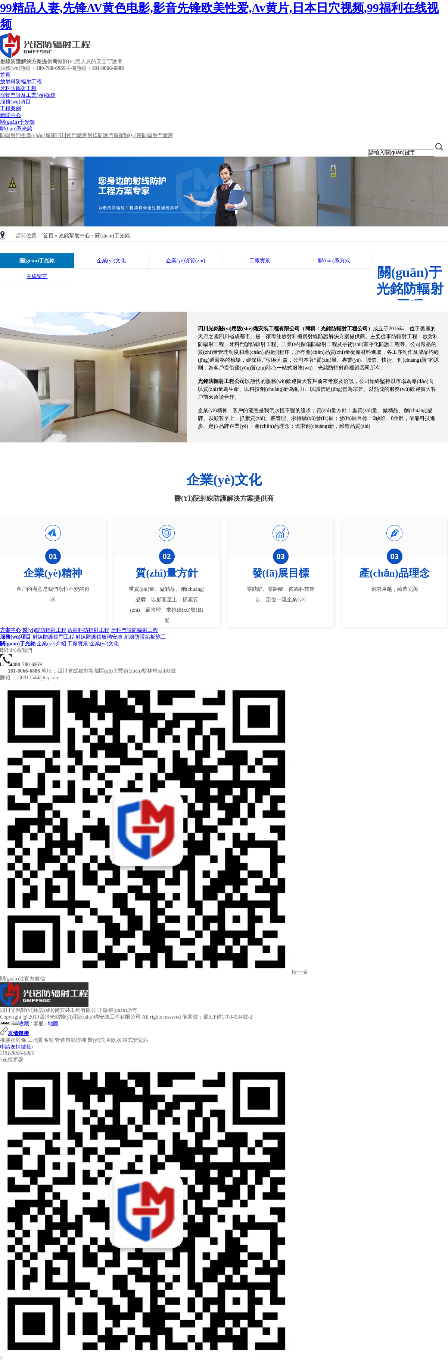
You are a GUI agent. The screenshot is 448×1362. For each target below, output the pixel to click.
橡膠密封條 (13, 1040)
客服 (38, 1023)
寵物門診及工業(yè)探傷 (28, 95)
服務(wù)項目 (15, 102)
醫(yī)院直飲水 (104, 1040)
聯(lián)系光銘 (16, 129)
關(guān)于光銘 (17, 122)
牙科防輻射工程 (18, 88)
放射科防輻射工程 (21, 81)
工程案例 (10, 108)
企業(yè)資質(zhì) (185, 260)
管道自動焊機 (70, 1040)
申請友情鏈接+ (17, 1047)
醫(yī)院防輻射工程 (44, 630)
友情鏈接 (14, 1033)
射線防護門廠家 (105, 135)
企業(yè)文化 (111, 260)
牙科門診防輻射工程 (134, 630)
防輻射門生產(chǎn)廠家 (28, 135)
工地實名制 (41, 1040)
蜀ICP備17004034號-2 (227, 1017)
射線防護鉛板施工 (145, 637)
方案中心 (10, 630)
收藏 (24, 1023)
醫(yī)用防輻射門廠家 (148, 135)
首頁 (5, 75)
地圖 (53, 1023)
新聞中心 (10, 115)
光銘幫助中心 (74, 235)
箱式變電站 (135, 1040)
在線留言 (37, 276)
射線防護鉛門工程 (53, 637)
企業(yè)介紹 (51, 643)
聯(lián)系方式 (334, 260)
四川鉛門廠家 (71, 135)
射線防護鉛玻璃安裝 (98, 637)
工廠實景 (259, 260)
